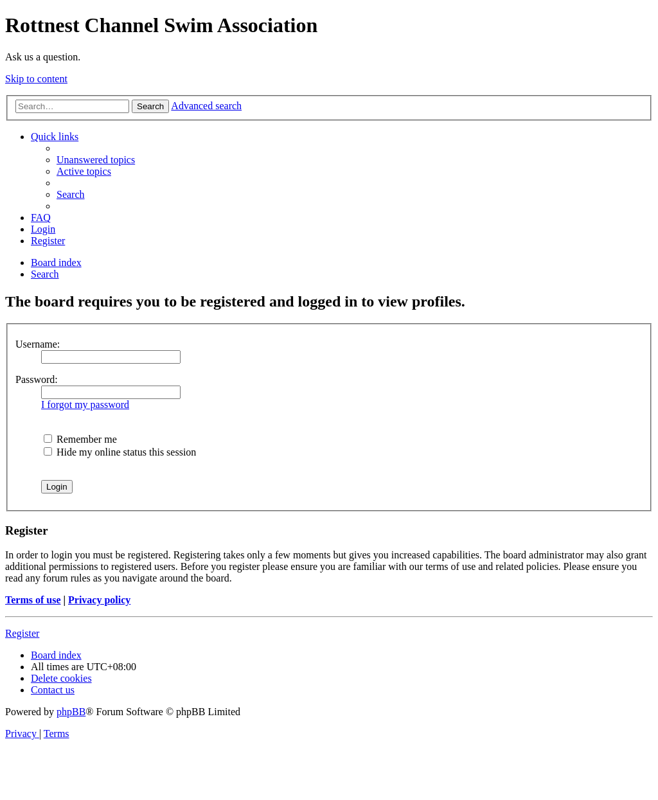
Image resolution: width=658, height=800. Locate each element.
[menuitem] (96, 159)
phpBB (71, 711)
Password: (36, 379)
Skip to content (36, 78)
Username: (37, 344)
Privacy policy (99, 599)
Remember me (80, 439)
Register (22, 633)
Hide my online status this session (120, 452)
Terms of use (33, 599)
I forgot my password (85, 404)
